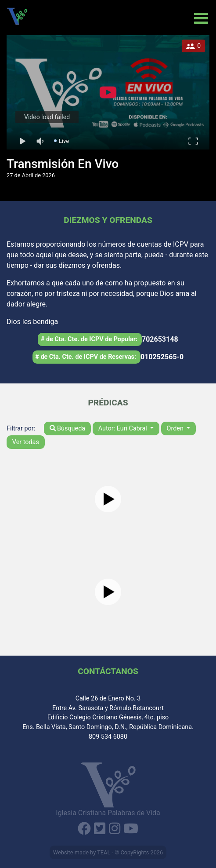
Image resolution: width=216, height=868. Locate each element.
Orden (176, 428)
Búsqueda (68, 428)
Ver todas (25, 442)
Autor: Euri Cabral (123, 428)
